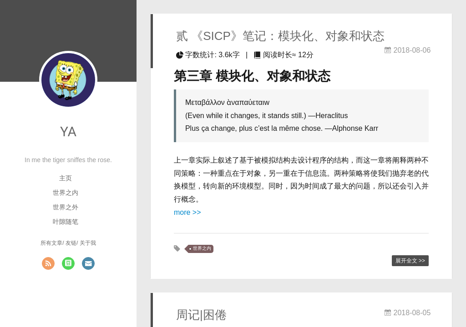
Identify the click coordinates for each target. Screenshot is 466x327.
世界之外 (65, 207)
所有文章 (51, 243)
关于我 (88, 243)
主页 (65, 178)
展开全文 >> (410, 261)
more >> (187, 212)
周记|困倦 (201, 315)
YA (68, 131)
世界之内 (65, 192)
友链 (71, 243)
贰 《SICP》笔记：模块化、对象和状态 (280, 36)
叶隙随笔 (65, 221)
